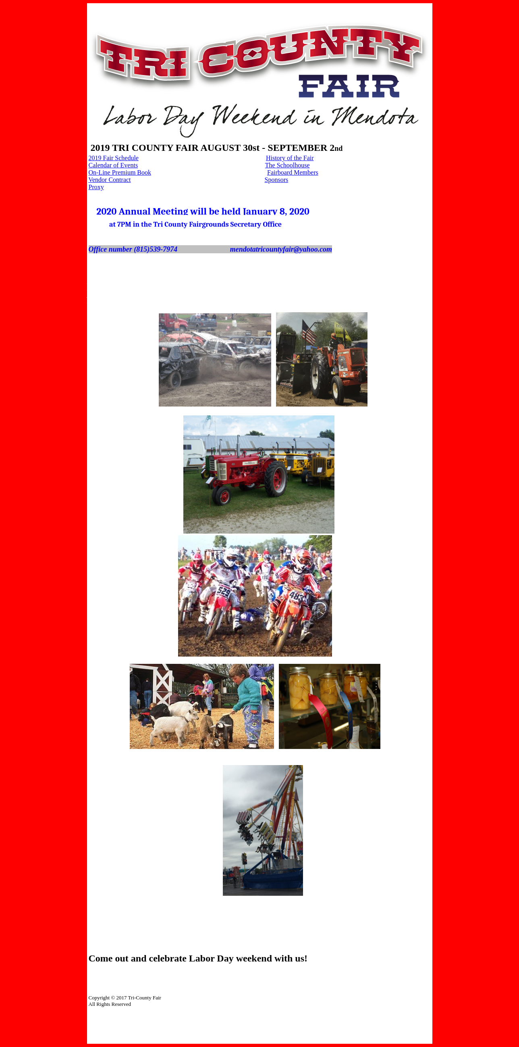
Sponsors (277, 179)
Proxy (96, 187)
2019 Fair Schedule (114, 157)
